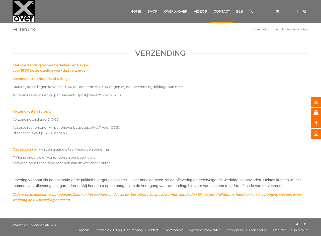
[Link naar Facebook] (297, 11)
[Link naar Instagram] (304, 11)
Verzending (24, 29)
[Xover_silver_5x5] (24, 11)
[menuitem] (135, 11)
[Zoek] (251, 11)
